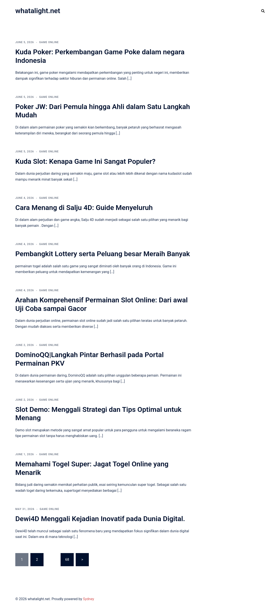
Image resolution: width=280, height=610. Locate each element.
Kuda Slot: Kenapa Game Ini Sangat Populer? (85, 161)
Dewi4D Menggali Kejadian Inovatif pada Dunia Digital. (100, 519)
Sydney (88, 599)
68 (67, 559)
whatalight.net (37, 11)
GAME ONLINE (49, 42)
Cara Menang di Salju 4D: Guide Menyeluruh (84, 207)
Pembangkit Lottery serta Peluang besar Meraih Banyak (102, 254)
